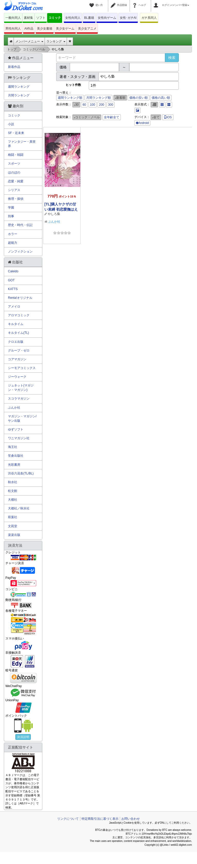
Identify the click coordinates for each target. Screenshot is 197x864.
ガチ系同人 (149, 18)
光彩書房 (14, 464)
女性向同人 (73, 18)
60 (84, 104)
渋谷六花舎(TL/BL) (21, 473)
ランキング (55, 41)
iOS (168, 117)
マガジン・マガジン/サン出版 (22, 418)
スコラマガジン (18, 398)
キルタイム (15, 324)
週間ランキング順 (70, 98)
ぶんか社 (54, 221)
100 (92, 104)
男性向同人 (13, 28)
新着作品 (14, 67)
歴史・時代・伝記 (20, 225)
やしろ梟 (54, 214)
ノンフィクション (20, 251)
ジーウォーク (17, 377)
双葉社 (12, 517)
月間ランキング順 (98, 98)
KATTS (13, 289)
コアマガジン (17, 359)
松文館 (12, 491)
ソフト (40, 18)
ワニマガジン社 (18, 438)
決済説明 (23, 737)
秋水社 (12, 482)
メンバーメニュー (29, 41)
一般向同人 (13, 18)
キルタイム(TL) (18, 333)
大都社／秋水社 (18, 508)
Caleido (13, 271)
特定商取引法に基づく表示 (100, 819)
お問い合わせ (130, 819)
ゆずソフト (15, 429)
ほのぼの (14, 172)
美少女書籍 (44, 28)
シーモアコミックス (22, 368)
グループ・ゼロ (18, 350)
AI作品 (28, 28)
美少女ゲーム (65, 28)
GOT (11, 280)
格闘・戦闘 (15, 155)
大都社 (12, 499)
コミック (54, 18)
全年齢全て (111, 117)
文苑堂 (12, 526)
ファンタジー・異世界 (22, 144)
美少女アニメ (87, 28)
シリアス (14, 190)
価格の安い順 (138, 98)
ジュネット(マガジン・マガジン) (21, 388)
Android (142, 123)
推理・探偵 (15, 199)
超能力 (12, 243)
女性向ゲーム (107, 18)
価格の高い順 (161, 98)
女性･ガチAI (128, 18)
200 (101, 104)
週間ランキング (18, 86)
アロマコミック (18, 315)
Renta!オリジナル (20, 298)
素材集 (28, 18)
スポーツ (14, 163)
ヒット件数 (73, 85)
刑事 (11, 216)
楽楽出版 (14, 535)
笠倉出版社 (15, 455)
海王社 (12, 447)
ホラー (12, 234)
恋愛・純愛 (15, 181)
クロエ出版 (15, 342)
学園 (11, 207)
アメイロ (14, 306)
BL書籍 (89, 18)
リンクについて (68, 819)
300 (110, 104)
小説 (11, 124)
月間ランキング (18, 95)
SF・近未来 (16, 133)
